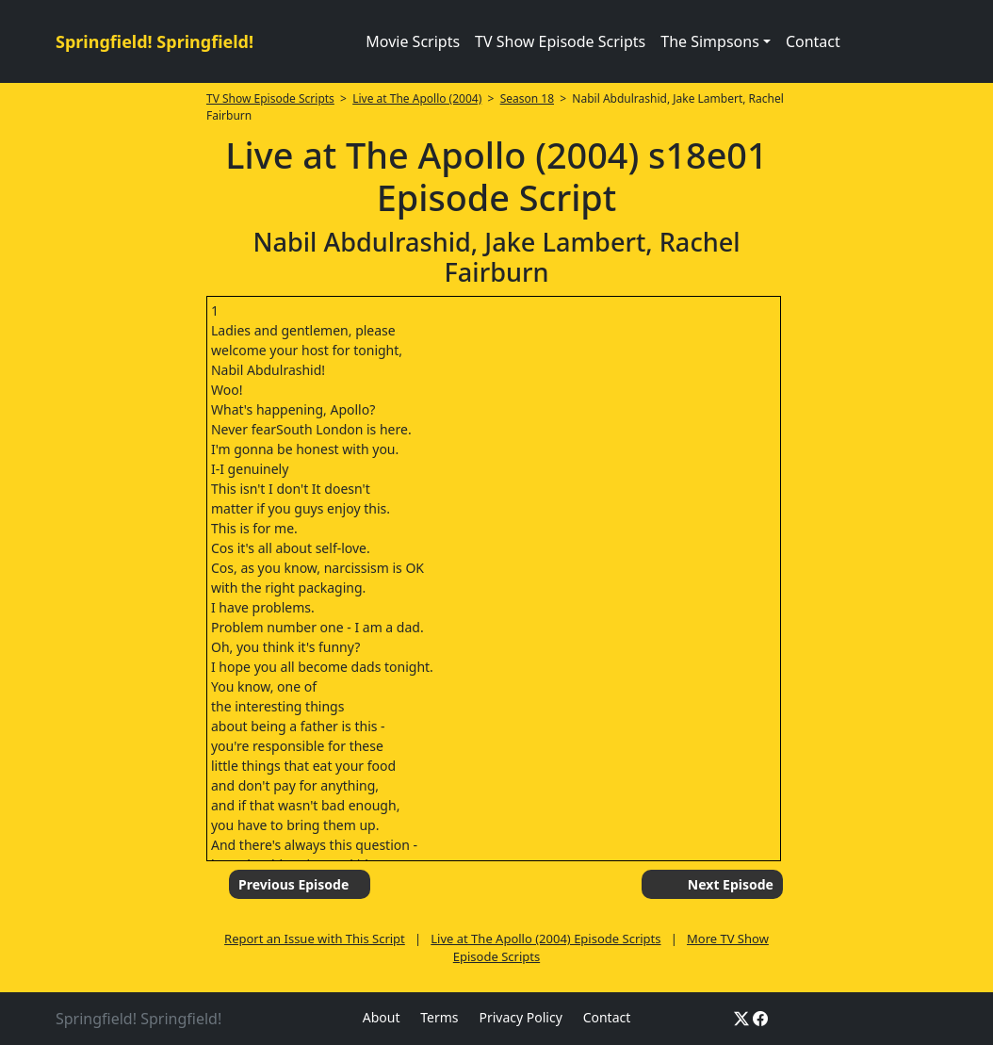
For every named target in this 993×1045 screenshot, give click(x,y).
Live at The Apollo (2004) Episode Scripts (545, 938)
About (381, 1017)
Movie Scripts (413, 41)
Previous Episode (293, 884)
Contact (813, 41)
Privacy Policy (520, 1017)
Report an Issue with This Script (314, 938)
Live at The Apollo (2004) (416, 98)
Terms (439, 1017)
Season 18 (527, 98)
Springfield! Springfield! (154, 41)
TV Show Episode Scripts (560, 41)
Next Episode (730, 884)
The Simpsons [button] (709, 41)
